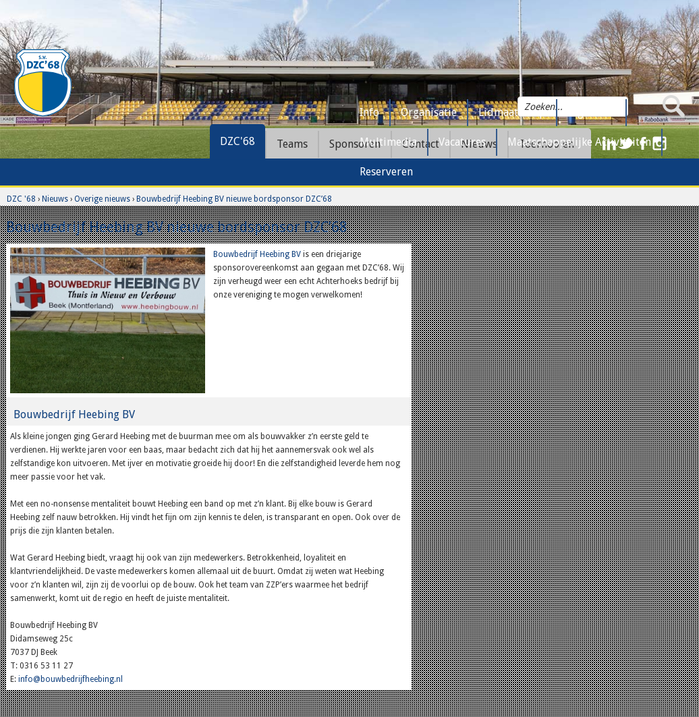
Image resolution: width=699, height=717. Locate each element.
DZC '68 (21, 199)
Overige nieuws (102, 199)
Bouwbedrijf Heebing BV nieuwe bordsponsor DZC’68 (234, 199)
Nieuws (55, 199)
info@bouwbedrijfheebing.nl (70, 679)
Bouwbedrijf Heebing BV (257, 254)
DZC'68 (237, 141)
